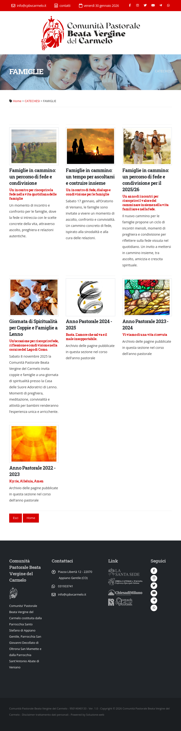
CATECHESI (32, 101)
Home (17, 101)
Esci (15, 518)
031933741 (65, 586)
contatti (62, 5)
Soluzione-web (95, 714)
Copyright (106, 708)
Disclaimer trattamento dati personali (45, 714)
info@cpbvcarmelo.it (28, 5)
